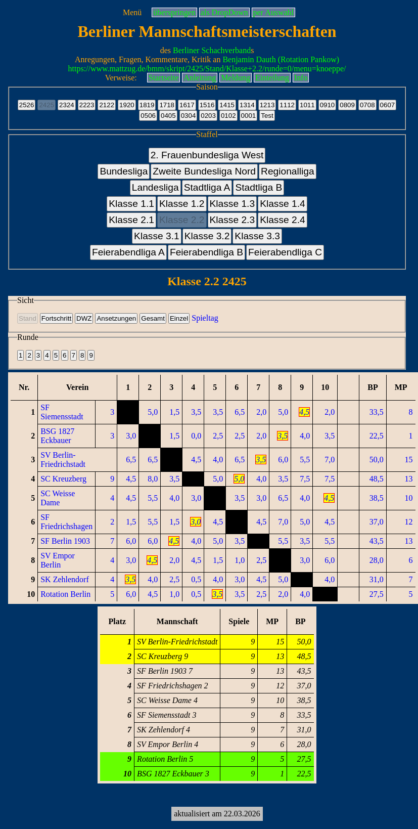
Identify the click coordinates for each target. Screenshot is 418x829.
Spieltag (205, 318)
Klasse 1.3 (232, 203)
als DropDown (224, 12)
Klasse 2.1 (131, 219)
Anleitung (199, 77)
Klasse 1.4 (282, 203)
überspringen (174, 12)
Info (301, 77)
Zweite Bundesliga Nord (204, 171)
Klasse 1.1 (131, 203)
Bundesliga (124, 171)
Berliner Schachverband (212, 50)
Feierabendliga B (206, 252)
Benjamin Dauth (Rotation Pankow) (280, 59)
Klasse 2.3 (232, 219)
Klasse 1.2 (182, 203)
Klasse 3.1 (156, 236)
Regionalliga (287, 171)
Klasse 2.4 (282, 219)
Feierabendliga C (285, 252)
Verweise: (121, 77)
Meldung (235, 77)
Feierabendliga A (128, 252)
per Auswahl (273, 12)
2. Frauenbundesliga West (207, 155)
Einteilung (272, 77)
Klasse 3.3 (257, 236)
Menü (132, 12)
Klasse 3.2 (207, 236)
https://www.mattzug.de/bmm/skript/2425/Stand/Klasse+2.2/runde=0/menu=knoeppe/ (207, 68)
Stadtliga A (207, 187)
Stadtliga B (258, 187)
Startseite (164, 77)
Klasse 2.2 (182, 219)
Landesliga (155, 187)
